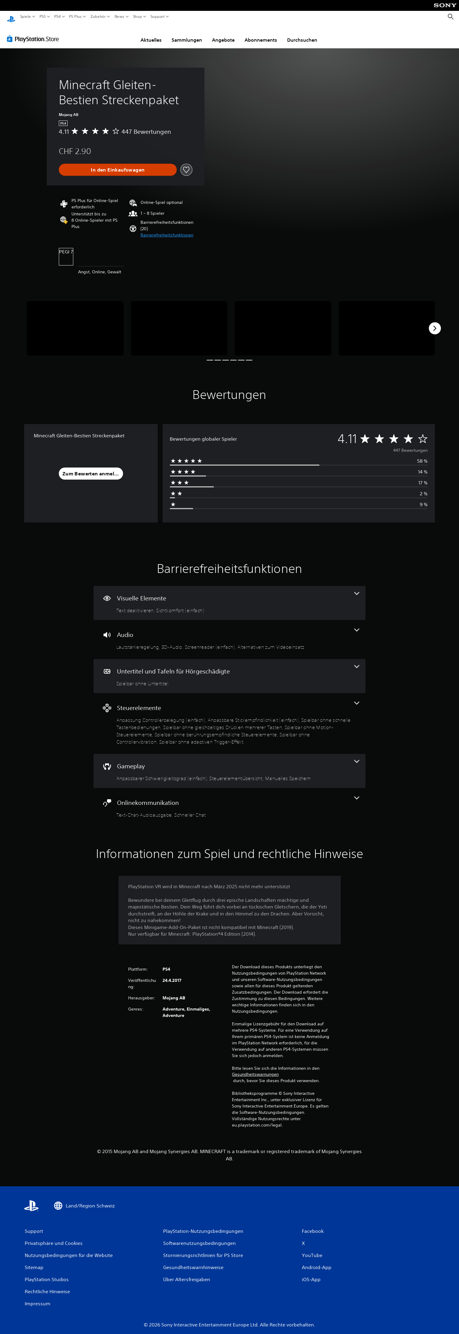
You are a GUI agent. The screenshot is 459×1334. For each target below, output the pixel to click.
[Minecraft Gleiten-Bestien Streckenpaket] (75, 322)
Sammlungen (187, 34)
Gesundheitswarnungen (255, 1068)
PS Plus (75, 16)
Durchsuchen (302, 34)
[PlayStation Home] (11, 17)
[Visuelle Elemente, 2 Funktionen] (229, 597)
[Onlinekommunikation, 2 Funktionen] (229, 802)
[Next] (435, 323)
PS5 (43, 16)
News (120, 16)
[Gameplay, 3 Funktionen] (229, 765)
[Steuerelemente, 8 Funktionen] (229, 718)
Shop (137, 16)
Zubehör (98, 16)
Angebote (223, 34)
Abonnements (261, 34)
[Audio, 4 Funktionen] (229, 634)
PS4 (57, 16)
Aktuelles (151, 34)
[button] (167, 229)
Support (157, 16)
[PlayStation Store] (34, 33)
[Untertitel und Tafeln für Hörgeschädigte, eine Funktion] (229, 670)
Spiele (25, 16)
